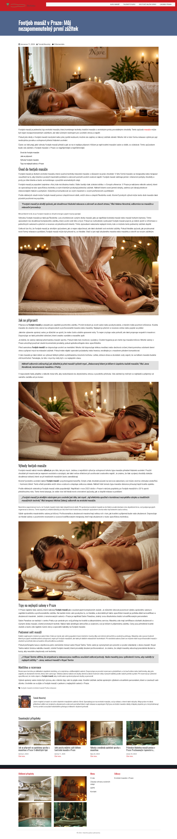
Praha (47, 688)
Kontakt (93, 792)
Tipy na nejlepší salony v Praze (32, 164)
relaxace (53, 688)
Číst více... (22, 756)
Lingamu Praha (165, 4)
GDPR (92, 788)
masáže (147, 129)
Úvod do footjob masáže (29, 153)
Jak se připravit (26, 156)
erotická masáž (38, 688)
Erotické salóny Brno (147, 4)
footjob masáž (26, 688)
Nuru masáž (114, 4)
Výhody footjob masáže (29, 160)
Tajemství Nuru (129, 4)
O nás (92, 778)
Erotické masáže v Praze (123, 778)
